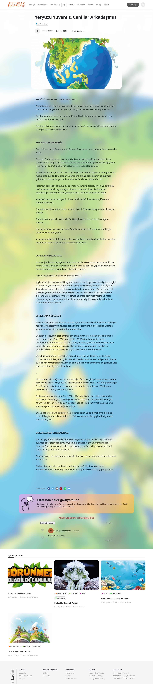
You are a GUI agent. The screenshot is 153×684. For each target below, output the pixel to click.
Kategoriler (43, 5)
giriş (84, 517)
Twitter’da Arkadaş (95, 676)
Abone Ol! (46, 676)
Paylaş (108, 540)
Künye (68, 676)
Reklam (45, 673)
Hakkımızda (81, 5)
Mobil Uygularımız (25, 676)
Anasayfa (32, 5)
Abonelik (90, 5)
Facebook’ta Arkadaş (96, 673)
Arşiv (64, 5)
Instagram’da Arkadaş (97, 679)
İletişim (106, 5)
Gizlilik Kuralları (71, 679)
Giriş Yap (133, 5)
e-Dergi (98, 5)
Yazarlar (71, 5)
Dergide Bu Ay (55, 5)
